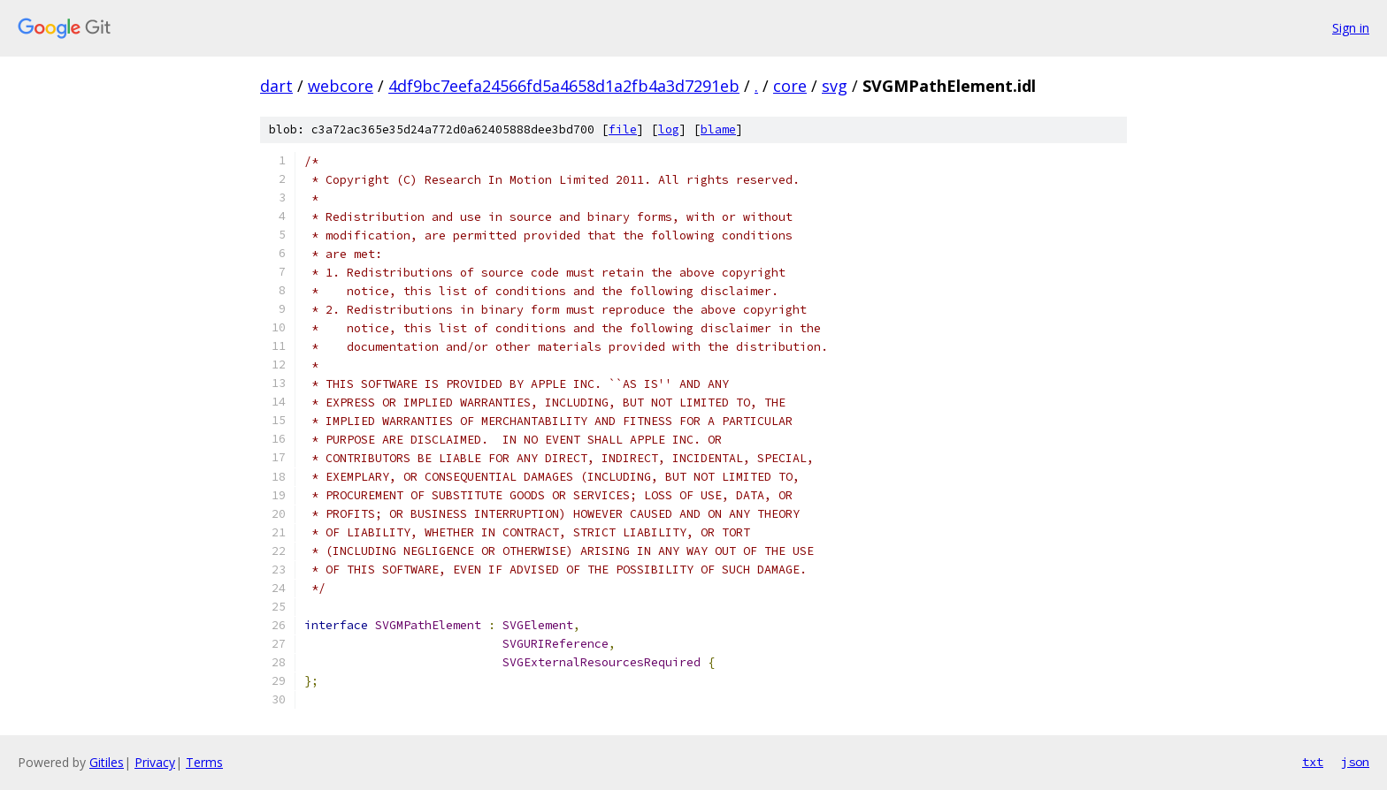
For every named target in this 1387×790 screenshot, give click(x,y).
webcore (340, 85)
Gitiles (106, 762)
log (668, 129)
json (1355, 762)
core (790, 85)
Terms (204, 762)
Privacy (154, 762)
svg (834, 85)
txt (1312, 762)
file (623, 129)
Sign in (1350, 27)
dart (276, 85)
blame (718, 129)
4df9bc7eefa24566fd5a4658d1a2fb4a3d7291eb (563, 85)
